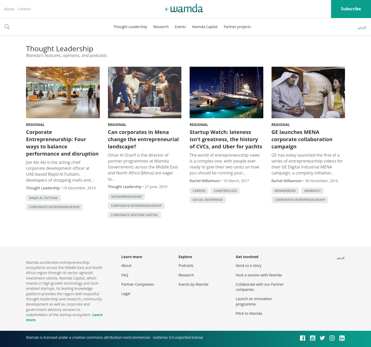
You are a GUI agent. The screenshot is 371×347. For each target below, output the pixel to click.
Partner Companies (137, 284)
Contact (24, 8)
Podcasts (186, 265)
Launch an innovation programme (254, 301)
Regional (35, 124)
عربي (362, 27)
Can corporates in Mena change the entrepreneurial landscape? (143, 139)
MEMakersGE (285, 191)
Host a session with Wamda (259, 275)
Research (161, 26)
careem (199, 191)
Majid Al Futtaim (43, 198)
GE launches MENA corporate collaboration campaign (302, 139)
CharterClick (225, 191)
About (9, 8)
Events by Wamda (193, 284)
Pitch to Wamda (249, 313)
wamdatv (312, 191)
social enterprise (208, 200)
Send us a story (248, 265)
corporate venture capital (134, 215)
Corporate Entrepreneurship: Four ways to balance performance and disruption (62, 143)
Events (180, 26)
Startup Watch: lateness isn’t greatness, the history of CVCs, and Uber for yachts (226, 139)
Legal (125, 293)
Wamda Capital (205, 26)
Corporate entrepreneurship (54, 207)
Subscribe (351, 9)
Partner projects (237, 26)
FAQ (124, 275)
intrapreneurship (126, 196)
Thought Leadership (130, 26)
